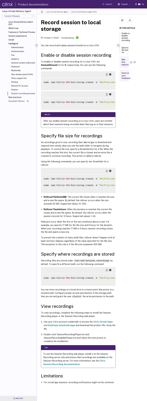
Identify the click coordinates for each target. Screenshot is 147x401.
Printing (14, 82)
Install (11, 40)
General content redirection (23, 63)
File (12, 55)
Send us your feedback (125, 75)
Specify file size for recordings (126, 52)
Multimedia (16, 70)
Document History (18, 101)
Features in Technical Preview (21, 32)
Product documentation (33, 4)
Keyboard (15, 67)
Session (14, 90)
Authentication (17, 51)
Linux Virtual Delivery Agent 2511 (20, 23)
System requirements (17, 36)
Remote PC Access (19, 86)
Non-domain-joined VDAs (22, 74)
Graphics (15, 59)
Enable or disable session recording (125, 38)
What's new (13, 28)
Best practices (14, 97)
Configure (13, 44)
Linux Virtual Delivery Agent (57, 12)
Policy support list (19, 78)
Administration (17, 47)
